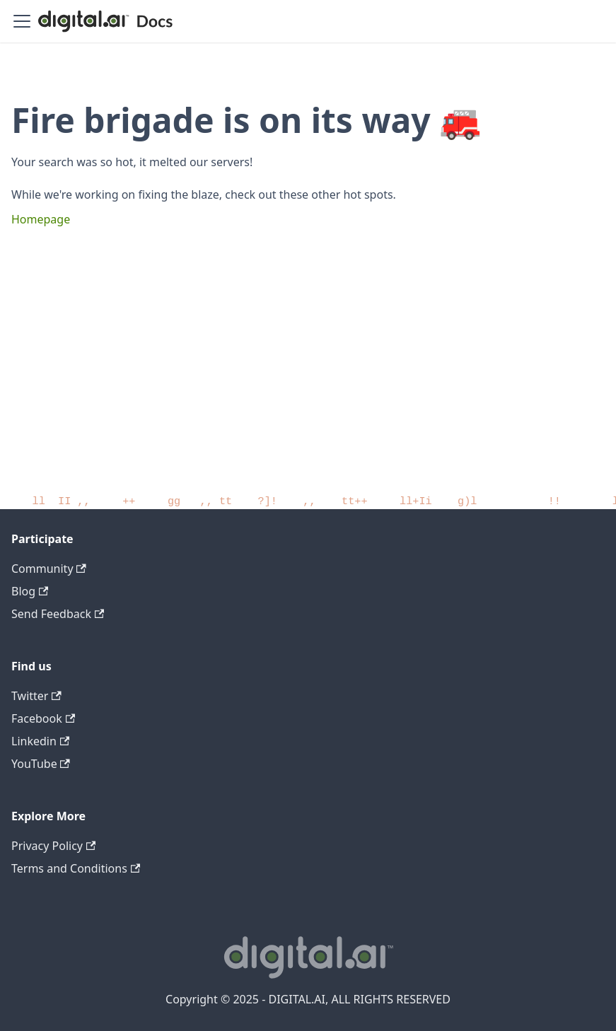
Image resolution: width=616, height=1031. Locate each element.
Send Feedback (57, 614)
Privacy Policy (53, 846)
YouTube (40, 763)
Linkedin (40, 741)
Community (48, 568)
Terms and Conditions (75, 868)
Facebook (43, 718)
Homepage (40, 219)
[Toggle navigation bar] (22, 21)
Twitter (36, 696)
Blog (29, 591)
